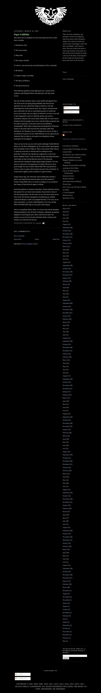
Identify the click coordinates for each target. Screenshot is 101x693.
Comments (68, 112)
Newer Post (17, 239)
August (65, 224)
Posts (66, 108)
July (64, 221)
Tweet (65, 72)
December (66, 237)
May (64, 215)
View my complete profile (74, 139)
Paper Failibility (21, 34)
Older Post (56, 239)
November (66, 234)
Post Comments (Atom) (30, 244)
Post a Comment (19, 236)
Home (37, 239)
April (64, 212)
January (65, 240)
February (65, 243)
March (65, 208)
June (64, 218)
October (65, 231)
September (66, 227)
